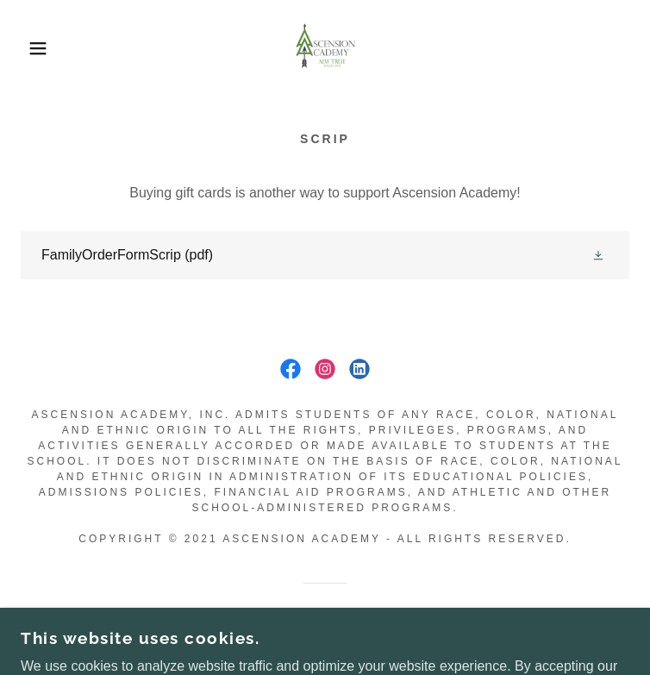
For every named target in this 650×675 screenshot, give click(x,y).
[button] (42, 48)
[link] (325, 48)
